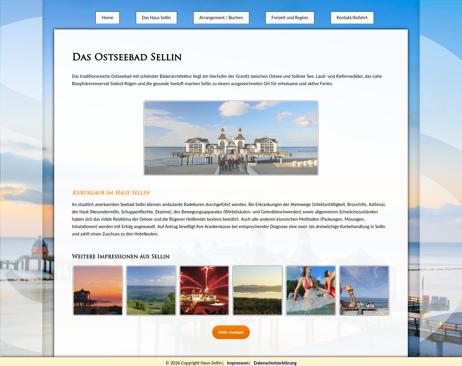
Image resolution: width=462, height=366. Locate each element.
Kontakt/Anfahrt (352, 12)
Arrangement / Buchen (221, 12)
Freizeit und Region (290, 12)
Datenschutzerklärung (275, 363)
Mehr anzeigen (231, 332)
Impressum (238, 363)
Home (107, 12)
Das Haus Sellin (156, 12)
